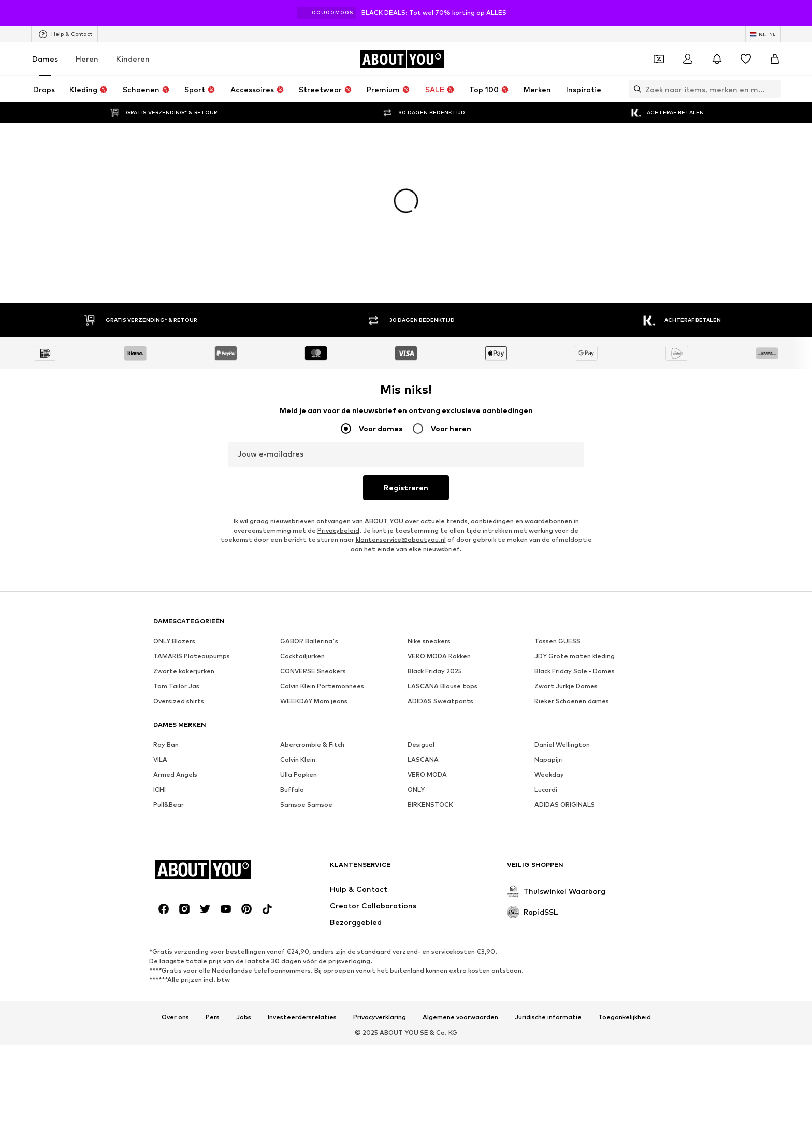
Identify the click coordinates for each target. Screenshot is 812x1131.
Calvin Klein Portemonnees (322, 686)
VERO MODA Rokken (439, 656)
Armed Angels (175, 775)
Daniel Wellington (562, 744)
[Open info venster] (800, 13)
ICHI (159, 790)
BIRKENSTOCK (430, 805)
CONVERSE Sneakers (313, 671)
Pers (213, 1017)
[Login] (688, 59)
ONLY (416, 790)
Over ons (175, 1017)
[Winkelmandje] (775, 59)
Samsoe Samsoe (306, 805)
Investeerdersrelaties (302, 1017)
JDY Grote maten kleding (574, 656)
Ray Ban (166, 744)
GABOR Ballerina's (309, 641)
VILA (160, 759)
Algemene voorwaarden (460, 1017)
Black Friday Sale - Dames (574, 671)
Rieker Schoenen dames (571, 701)
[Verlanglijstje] (746, 59)
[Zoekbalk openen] (635, 89)
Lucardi (545, 790)
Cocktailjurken (302, 656)
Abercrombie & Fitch (312, 744)
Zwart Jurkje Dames (566, 686)
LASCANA (423, 759)
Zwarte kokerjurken (183, 671)
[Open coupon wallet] (659, 59)
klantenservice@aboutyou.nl (401, 540)
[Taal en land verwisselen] (763, 34)
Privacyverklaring (379, 1017)
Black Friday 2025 (435, 671)
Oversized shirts (178, 701)
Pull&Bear (168, 805)
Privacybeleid (338, 530)
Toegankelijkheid (624, 1017)
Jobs (243, 1017)
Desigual (421, 744)
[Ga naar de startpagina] (401, 59)
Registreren (406, 487)
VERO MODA (427, 775)
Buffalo (292, 790)
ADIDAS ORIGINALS (564, 805)
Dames (45, 58)
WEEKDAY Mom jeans (313, 701)
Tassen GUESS (557, 641)
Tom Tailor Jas (176, 686)
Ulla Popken (298, 775)
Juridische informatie (548, 1017)
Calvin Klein (297, 759)
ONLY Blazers (174, 641)
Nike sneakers (429, 641)
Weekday (549, 775)
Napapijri (548, 759)
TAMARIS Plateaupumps (191, 656)
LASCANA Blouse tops (442, 686)
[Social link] (163, 909)
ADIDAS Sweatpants (440, 701)
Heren (87, 58)
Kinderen (133, 58)
